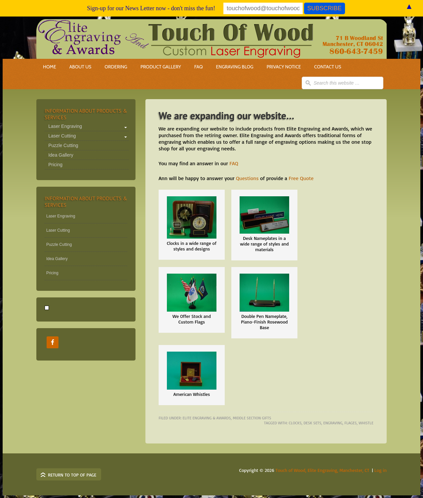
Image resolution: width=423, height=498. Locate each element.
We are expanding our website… (226, 115)
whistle (366, 422)
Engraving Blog (234, 67)
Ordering (112, 67)
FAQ (198, 67)
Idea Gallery (60, 155)
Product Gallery (160, 67)
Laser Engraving (65, 126)
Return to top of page (72, 475)
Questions (247, 178)
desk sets (312, 422)
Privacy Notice (284, 67)
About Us (80, 67)
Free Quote (301, 178)
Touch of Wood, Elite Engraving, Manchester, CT (322, 470)
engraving (332, 422)
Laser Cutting (62, 135)
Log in (380, 470)
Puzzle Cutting (63, 145)
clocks (295, 422)
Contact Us (327, 67)
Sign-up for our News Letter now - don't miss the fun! (151, 8)
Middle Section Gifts (252, 417)
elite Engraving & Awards (207, 417)
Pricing (55, 164)
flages (350, 422)
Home (49, 67)
